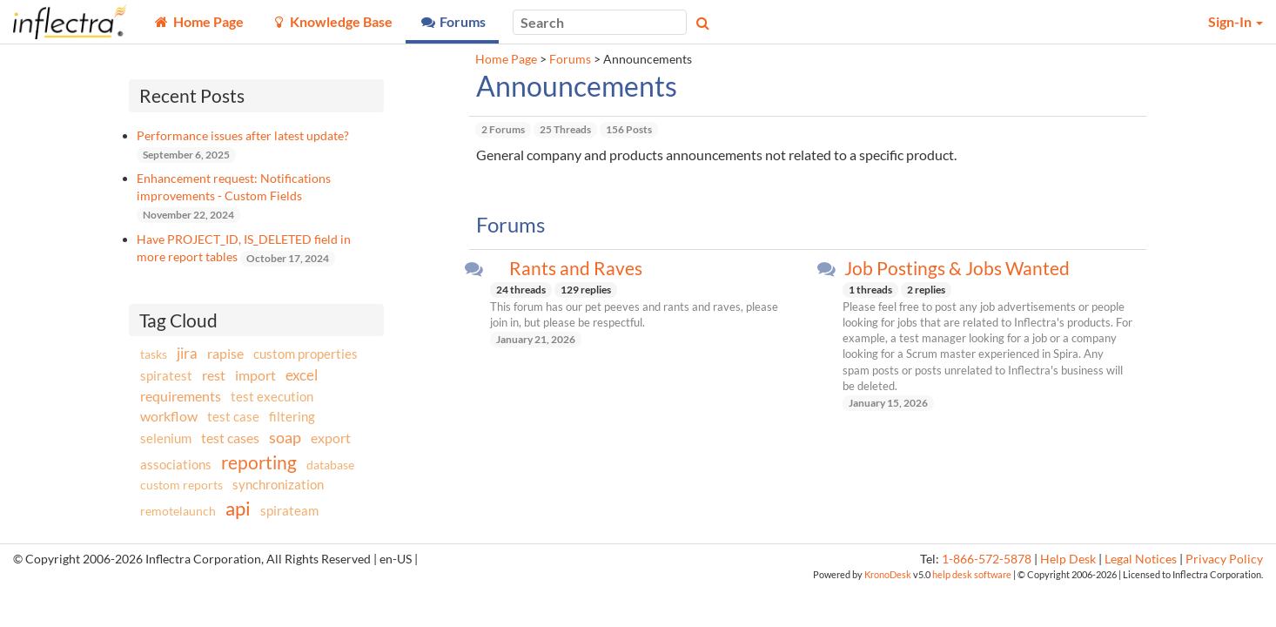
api (238, 508)
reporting (259, 462)
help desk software (971, 574)
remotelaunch (178, 510)
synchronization (278, 484)
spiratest (166, 375)
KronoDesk (887, 574)
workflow (169, 416)
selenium (165, 438)
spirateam (289, 510)
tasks (153, 354)
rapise (225, 353)
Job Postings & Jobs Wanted (957, 269)
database (330, 464)
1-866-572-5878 (986, 559)
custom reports (181, 484)
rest (213, 375)
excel (301, 375)
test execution (272, 396)
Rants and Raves (575, 269)
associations (176, 464)
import (255, 375)
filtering (292, 416)
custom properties (305, 353)
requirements (180, 396)
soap (285, 437)
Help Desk (1068, 559)
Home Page (506, 59)
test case (233, 416)
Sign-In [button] (1235, 21)
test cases (230, 437)
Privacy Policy (1224, 559)
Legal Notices (1141, 559)
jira (187, 353)
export (331, 438)
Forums (570, 59)
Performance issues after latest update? (243, 135)
